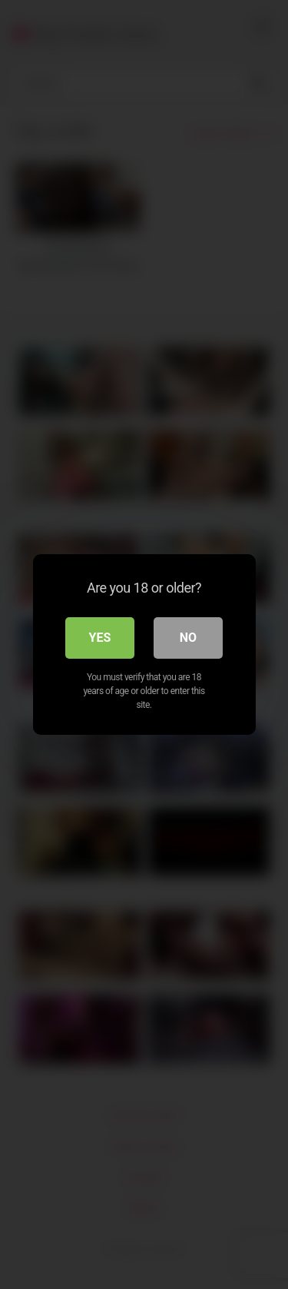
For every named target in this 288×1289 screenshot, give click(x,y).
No (188, 637)
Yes (100, 637)
